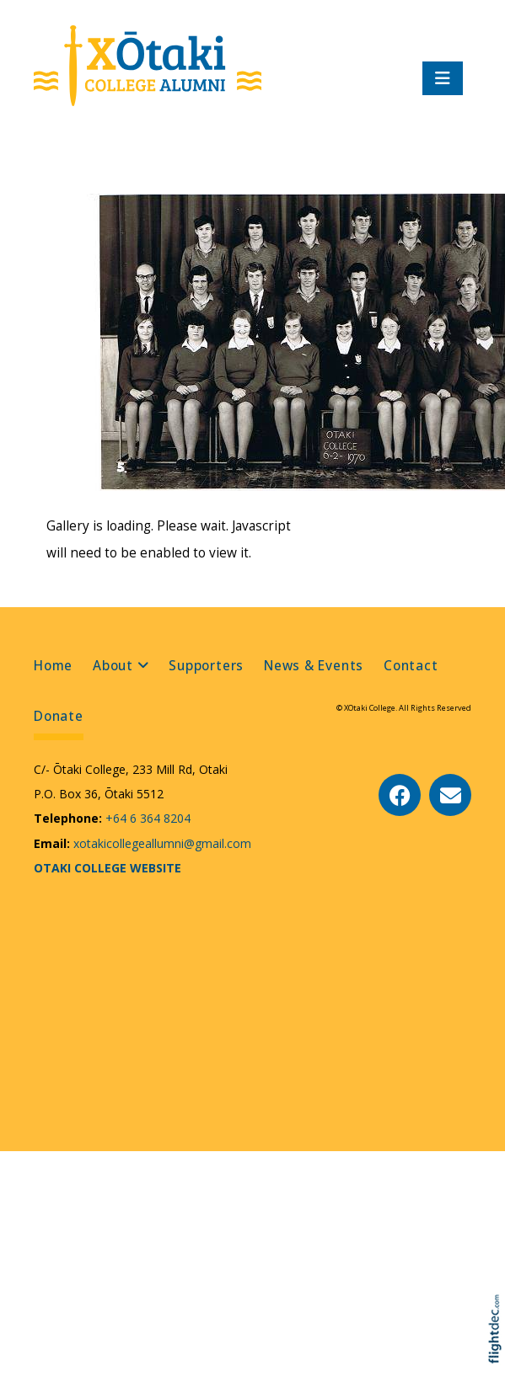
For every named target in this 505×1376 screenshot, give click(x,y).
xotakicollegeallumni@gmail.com (160, 843)
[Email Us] (450, 795)
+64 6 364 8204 (146, 818)
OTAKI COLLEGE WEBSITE (107, 868)
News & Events (313, 666)
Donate (58, 716)
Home (53, 666)
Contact (411, 666)
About (113, 666)
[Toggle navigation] (442, 78)
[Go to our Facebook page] (400, 795)
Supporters (206, 666)
